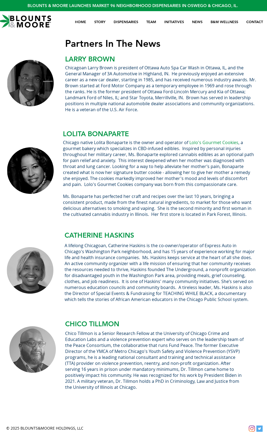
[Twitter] (259, 429)
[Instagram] (252, 429)
